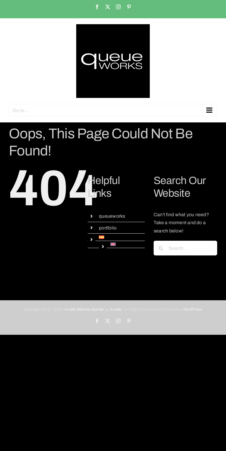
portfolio (108, 227)
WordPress (192, 309)
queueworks (112, 216)
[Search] (161, 248)
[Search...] (185, 248)
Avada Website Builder (84, 309)
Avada (115, 309)
